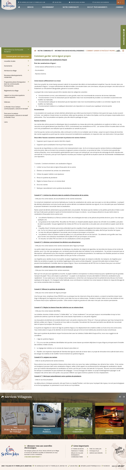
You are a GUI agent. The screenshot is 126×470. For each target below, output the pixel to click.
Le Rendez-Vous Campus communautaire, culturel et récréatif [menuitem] (16, 108)
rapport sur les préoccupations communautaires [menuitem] (14, 96)
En (118, 2)
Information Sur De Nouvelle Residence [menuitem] (13, 51)
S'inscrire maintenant (32, 457)
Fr (123, 2)
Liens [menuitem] (6, 122)
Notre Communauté (45, 51)
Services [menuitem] (30, 7)
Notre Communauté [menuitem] (70, 7)
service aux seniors (96, 453)
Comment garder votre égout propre (100, 51)
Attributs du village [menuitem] (10, 71)
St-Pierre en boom (77, 449)
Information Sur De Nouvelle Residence (69, 51)
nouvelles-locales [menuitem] (9, 61)
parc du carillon (95, 449)
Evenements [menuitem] (8, 66)
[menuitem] (19, 7)
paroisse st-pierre (77, 451)
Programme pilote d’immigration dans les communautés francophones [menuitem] (15, 84)
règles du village (77, 453)
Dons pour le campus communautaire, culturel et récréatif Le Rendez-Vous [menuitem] (16, 115)
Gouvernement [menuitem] (48, 7)
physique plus (94, 451)
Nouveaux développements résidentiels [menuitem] (13, 76)
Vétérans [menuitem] (7, 102)
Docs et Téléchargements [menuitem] (97, 7)
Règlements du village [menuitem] (11, 91)
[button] (28, 49)
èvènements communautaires (77, 456)
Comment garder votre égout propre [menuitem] (17, 56)
